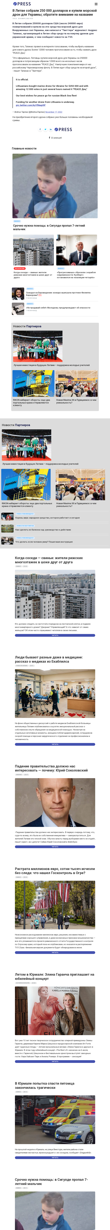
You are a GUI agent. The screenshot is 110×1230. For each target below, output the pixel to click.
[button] (96, 4)
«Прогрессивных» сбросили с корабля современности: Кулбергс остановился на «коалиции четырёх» (76, 275)
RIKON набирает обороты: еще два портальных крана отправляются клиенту (31, 403)
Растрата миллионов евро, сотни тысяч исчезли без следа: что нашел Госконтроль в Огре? (55, 871)
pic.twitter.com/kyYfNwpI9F (31, 105)
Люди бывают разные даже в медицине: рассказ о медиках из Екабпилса (49, 659)
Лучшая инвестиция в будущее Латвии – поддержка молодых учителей (52, 365)
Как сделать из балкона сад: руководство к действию (43, 529)
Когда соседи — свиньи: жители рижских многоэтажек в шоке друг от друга (33, 275)
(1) (40, 295)
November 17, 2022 (53, 112)
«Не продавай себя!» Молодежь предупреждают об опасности (58, 307)
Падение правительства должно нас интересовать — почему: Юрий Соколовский (51, 768)
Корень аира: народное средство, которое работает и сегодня (47, 518)
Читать (55, 635)
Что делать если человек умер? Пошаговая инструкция (44, 542)
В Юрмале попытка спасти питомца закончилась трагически (44, 1085)
